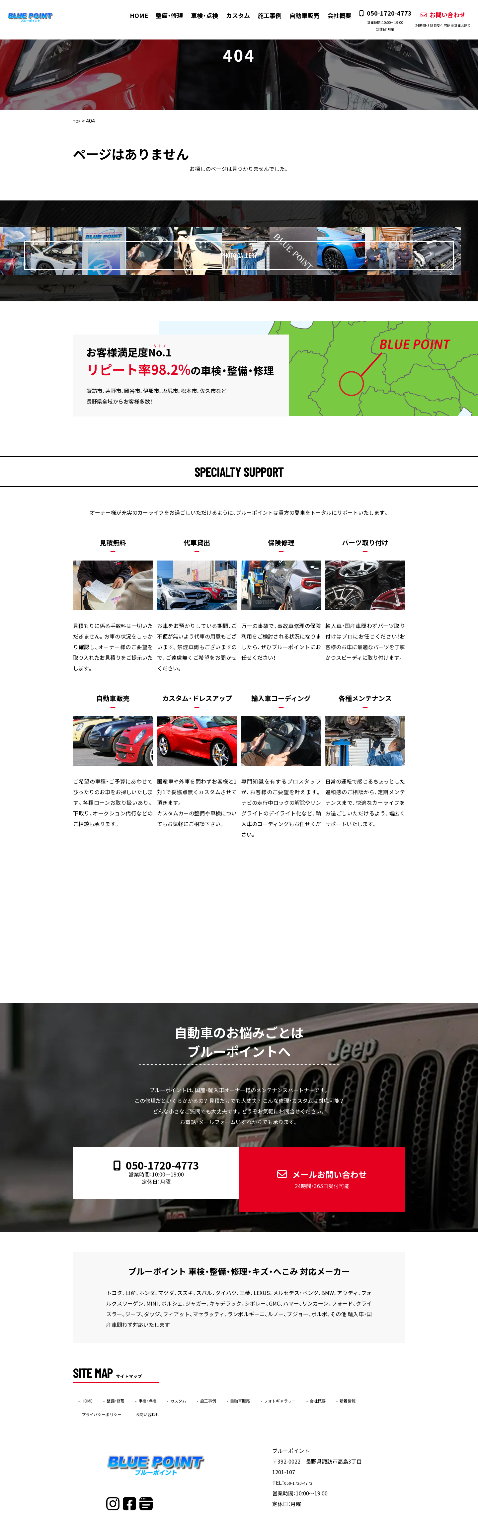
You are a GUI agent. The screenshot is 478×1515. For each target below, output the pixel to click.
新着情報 (93, 1390)
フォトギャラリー (328, 1376)
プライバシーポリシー (146, 1390)
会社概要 (332, 15)
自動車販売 (298, 15)
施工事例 (263, 15)
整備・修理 (163, 15)
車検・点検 (198, 15)
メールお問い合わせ (316, 1166)
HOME (133, 15)
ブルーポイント (226, 1510)
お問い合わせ (436, 19)
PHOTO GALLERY (255, 251)
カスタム (232, 15)
